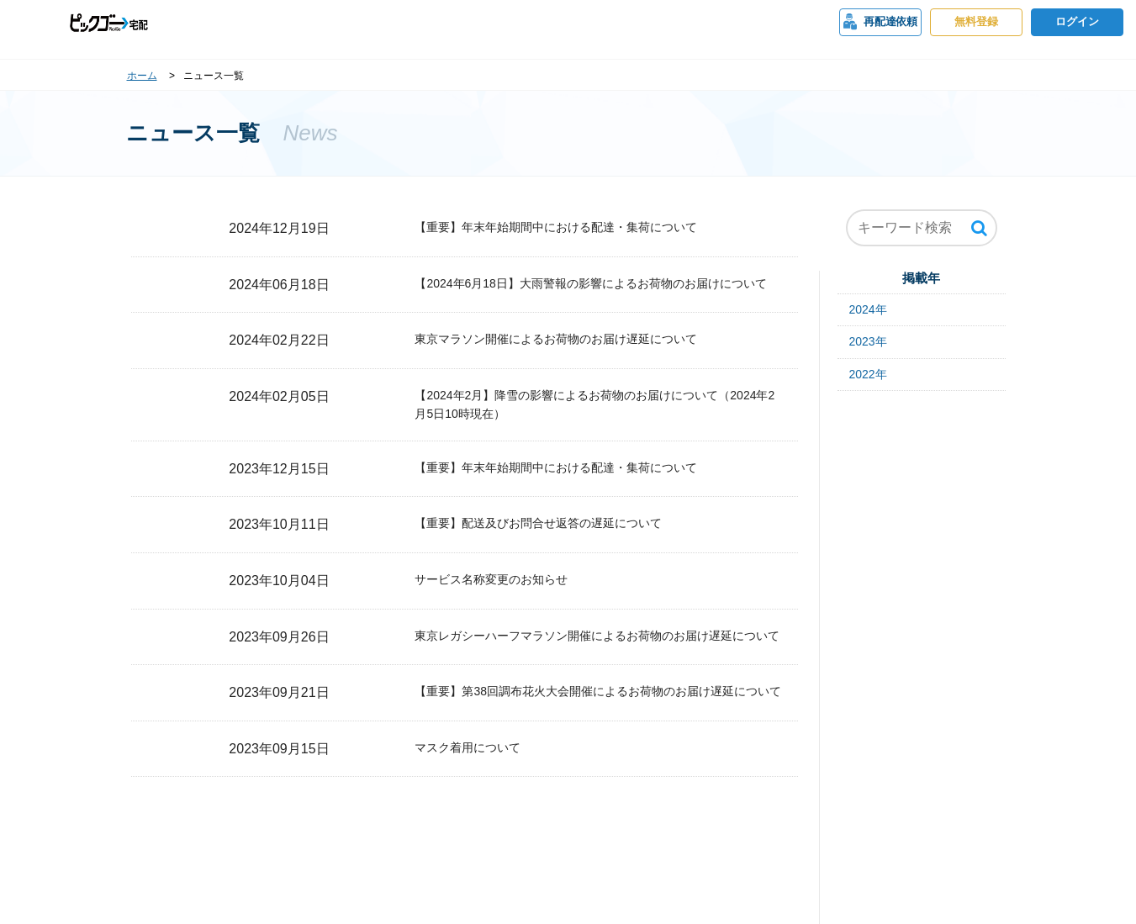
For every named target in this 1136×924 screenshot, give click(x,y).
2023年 (868, 341)
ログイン (1077, 22)
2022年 (868, 374)
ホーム (142, 76)
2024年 (868, 309)
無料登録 (976, 22)
